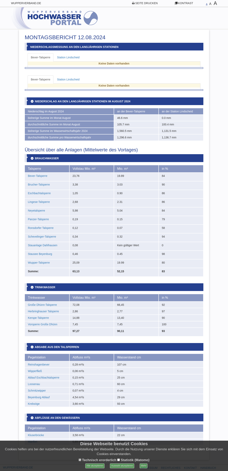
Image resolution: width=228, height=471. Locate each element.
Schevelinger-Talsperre (42, 236)
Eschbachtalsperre (39, 193)
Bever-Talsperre (37, 175)
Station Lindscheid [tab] (68, 57)
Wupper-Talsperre (39, 262)
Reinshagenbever (38, 364)
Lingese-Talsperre (39, 201)
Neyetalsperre (36, 210)
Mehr (143, 465)
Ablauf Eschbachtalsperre (43, 377)
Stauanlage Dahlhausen (42, 245)
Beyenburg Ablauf (39, 397)
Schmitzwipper (37, 390)
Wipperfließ (35, 371)
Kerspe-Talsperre (38, 317)
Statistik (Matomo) (133, 460)
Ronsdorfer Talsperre (40, 227)
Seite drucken (146, 3)
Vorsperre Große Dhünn (42, 324)
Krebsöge (34, 403)
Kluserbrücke (36, 435)
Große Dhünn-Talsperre (42, 304)
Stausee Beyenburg (40, 254)
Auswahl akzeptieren (122, 465)
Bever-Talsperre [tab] (40, 57)
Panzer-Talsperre (38, 219)
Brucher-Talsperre (39, 184)
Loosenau (34, 384)
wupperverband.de (26, 3)
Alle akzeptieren (95, 465)
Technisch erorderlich (97, 460)
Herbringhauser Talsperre (43, 311)
